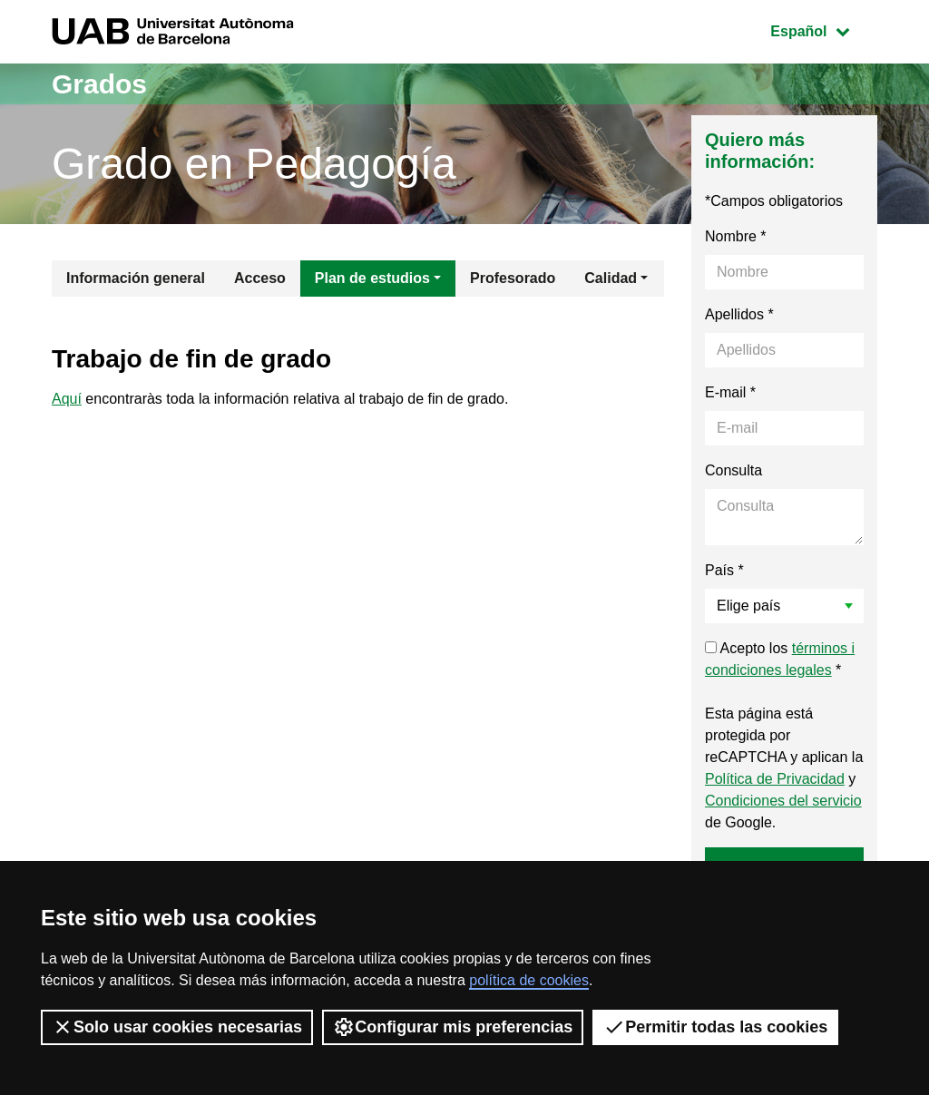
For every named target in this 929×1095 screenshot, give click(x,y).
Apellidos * (739, 314)
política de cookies (529, 980)
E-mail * (730, 392)
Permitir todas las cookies (715, 1027)
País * (724, 570)
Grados (99, 84)
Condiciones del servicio (783, 800)
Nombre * (736, 236)
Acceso (260, 278)
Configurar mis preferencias (452, 1027)
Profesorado (512, 278)
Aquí (67, 398)
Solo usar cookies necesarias (177, 1027)
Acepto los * (780, 659)
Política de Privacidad (775, 779)
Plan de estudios (372, 278)
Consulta (733, 470)
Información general (135, 278)
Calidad (610, 278)
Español (823, 29)
